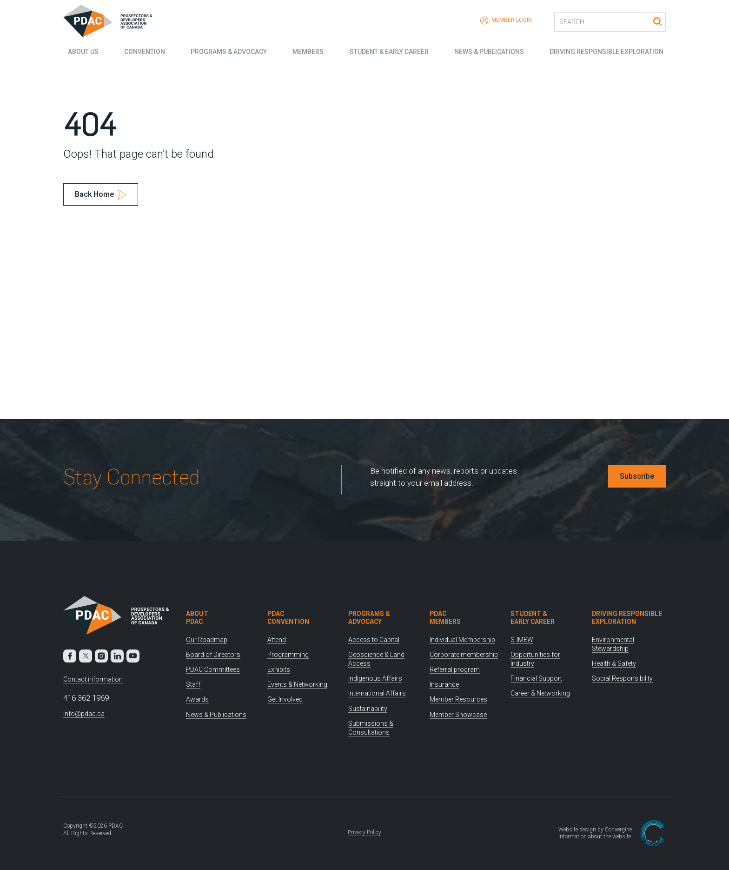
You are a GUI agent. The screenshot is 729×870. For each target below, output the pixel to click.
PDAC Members (445, 617)
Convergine (618, 829)
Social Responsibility (622, 678)
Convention (141, 51)
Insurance (444, 684)
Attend (276, 639)
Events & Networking (297, 684)
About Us (78, 51)
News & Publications (490, 51)
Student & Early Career (389, 51)
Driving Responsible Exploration (609, 51)
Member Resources (458, 699)
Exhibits (278, 669)
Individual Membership (462, 639)
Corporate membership (464, 654)
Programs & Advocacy (226, 51)
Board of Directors (213, 654)
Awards (197, 699)
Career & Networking (540, 693)
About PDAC (197, 617)
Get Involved (285, 699)
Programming (288, 654)
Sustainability (367, 708)
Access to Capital (373, 639)
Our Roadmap (206, 639)
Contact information (93, 679)
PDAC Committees (213, 669)
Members (307, 51)
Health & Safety (614, 663)
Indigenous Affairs (375, 678)
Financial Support (536, 678)
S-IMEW (521, 639)
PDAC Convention (288, 617)
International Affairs (377, 693)
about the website (609, 836)
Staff (193, 684)
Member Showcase (458, 714)
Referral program (455, 669)
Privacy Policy (364, 832)
